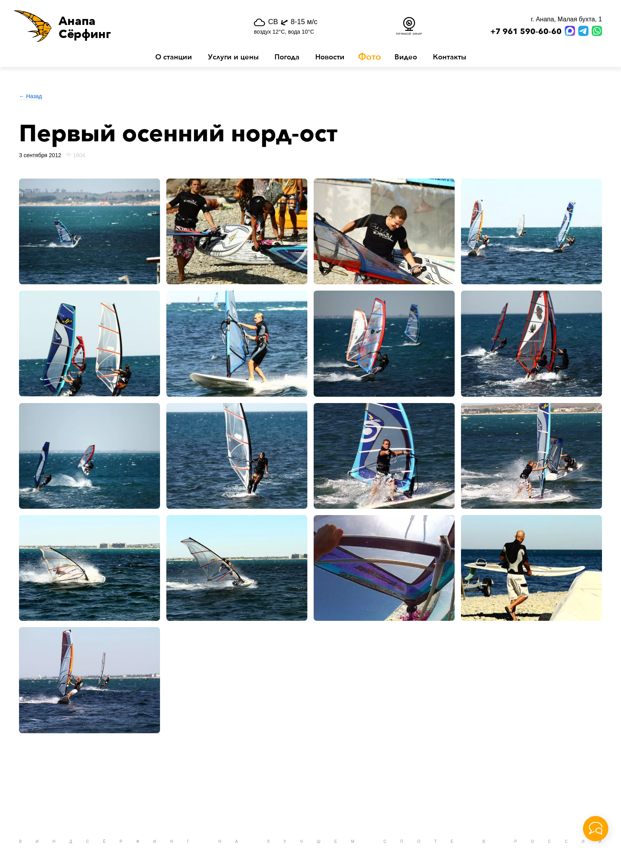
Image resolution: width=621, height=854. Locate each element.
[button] (113, 26)
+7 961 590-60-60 (526, 31)
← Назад (30, 96)
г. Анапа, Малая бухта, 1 (566, 19)
